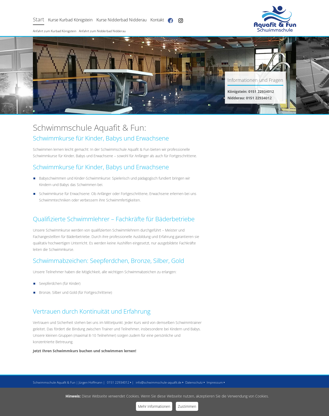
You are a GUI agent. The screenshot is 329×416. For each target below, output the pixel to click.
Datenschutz (194, 382)
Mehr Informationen (154, 406)
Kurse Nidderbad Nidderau (121, 20)
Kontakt (157, 20)
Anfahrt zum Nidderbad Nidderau (102, 31)
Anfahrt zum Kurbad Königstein (54, 31)
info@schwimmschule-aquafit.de (158, 382)
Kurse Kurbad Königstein (70, 20)
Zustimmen (187, 406)
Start (38, 19)
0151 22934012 (118, 382)
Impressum (215, 382)
